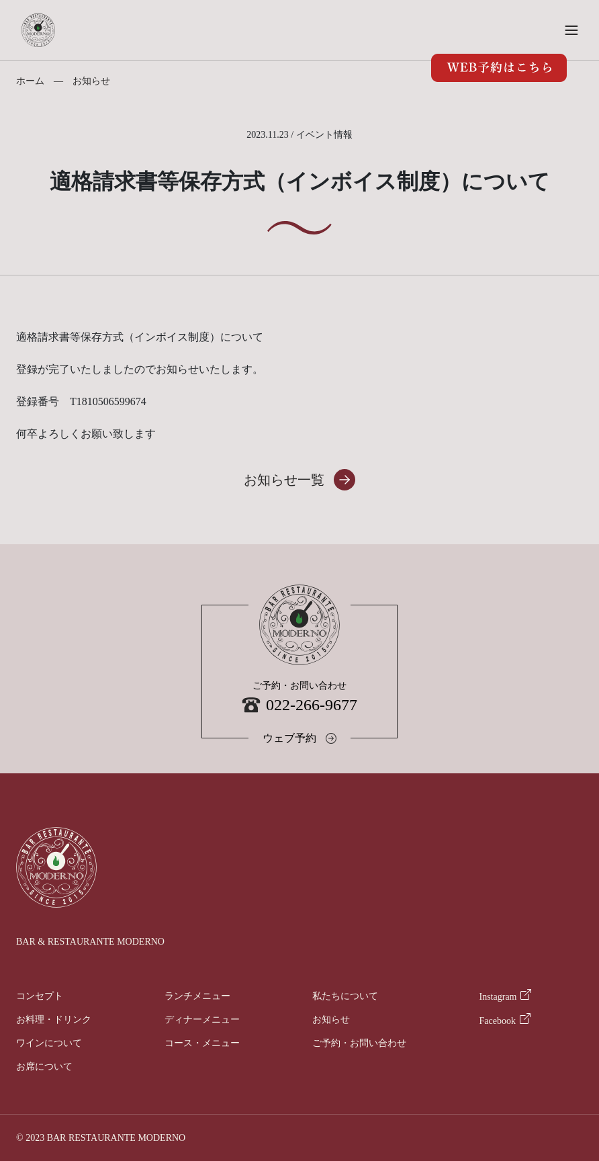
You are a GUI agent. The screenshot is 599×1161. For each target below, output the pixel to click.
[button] (571, 30)
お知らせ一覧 (284, 479)
